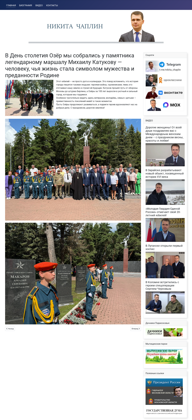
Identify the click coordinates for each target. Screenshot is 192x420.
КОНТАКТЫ (52, 5)
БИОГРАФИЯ (25, 5)
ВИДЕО (39, 5)
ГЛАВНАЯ (11, 5)
